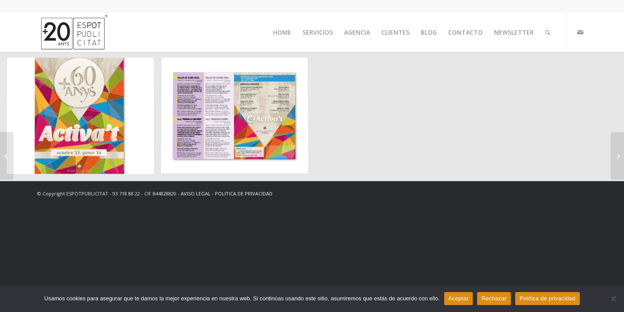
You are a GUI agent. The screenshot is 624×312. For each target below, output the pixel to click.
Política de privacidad (547, 298)
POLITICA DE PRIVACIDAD (244, 193)
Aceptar (458, 298)
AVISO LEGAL (196, 193)
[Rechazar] (613, 298)
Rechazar (494, 298)
